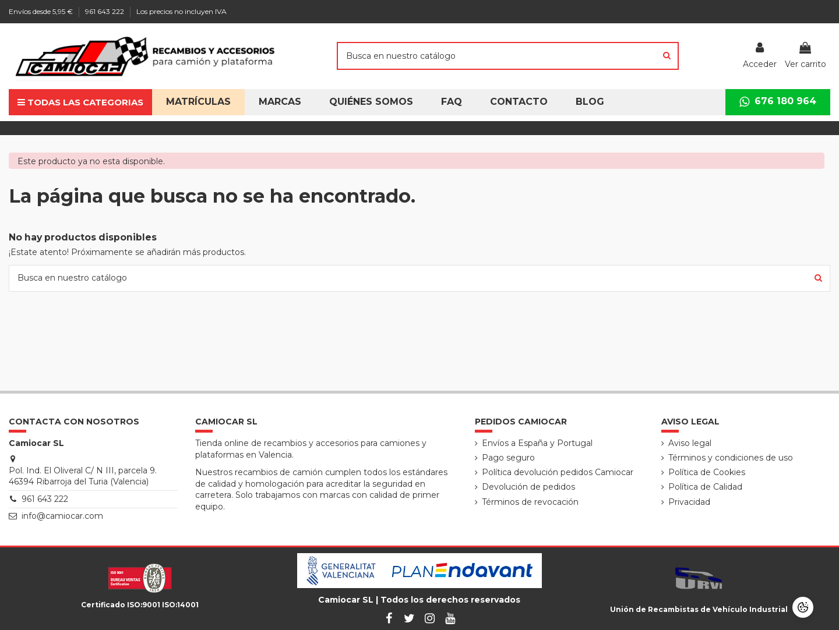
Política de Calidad (705, 487)
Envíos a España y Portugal (537, 443)
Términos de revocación (530, 502)
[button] (371, 102)
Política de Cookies (706, 472)
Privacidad (689, 502)
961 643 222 (105, 11)
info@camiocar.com (62, 516)
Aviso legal (689, 443)
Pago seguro (508, 457)
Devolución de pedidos (528, 487)
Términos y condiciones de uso (730, 457)
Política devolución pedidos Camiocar (557, 472)
